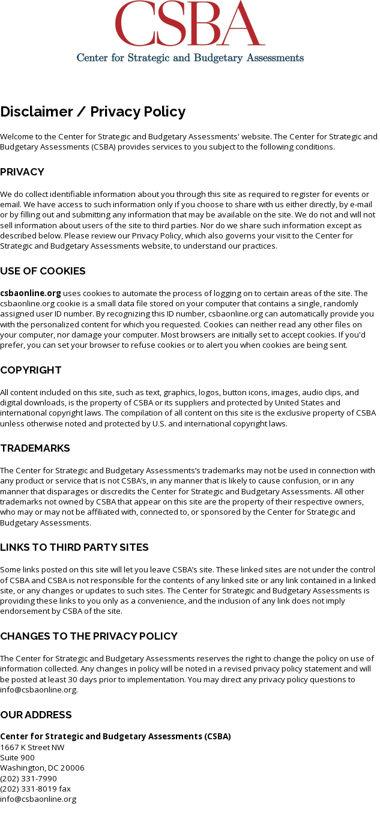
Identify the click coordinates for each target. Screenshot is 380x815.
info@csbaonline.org (38, 798)
